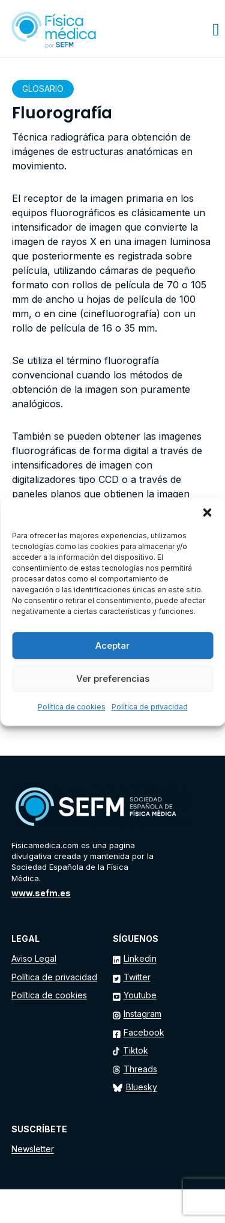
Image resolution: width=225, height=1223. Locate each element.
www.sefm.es (41, 893)
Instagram (142, 1014)
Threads (140, 1069)
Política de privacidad (150, 706)
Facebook (144, 1032)
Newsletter (32, 1149)
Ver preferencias (112, 678)
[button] (207, 512)
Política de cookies (72, 706)
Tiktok (135, 1050)
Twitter (137, 977)
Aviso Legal (33, 958)
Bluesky (141, 1087)
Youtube (140, 995)
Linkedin (140, 958)
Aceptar (112, 645)
